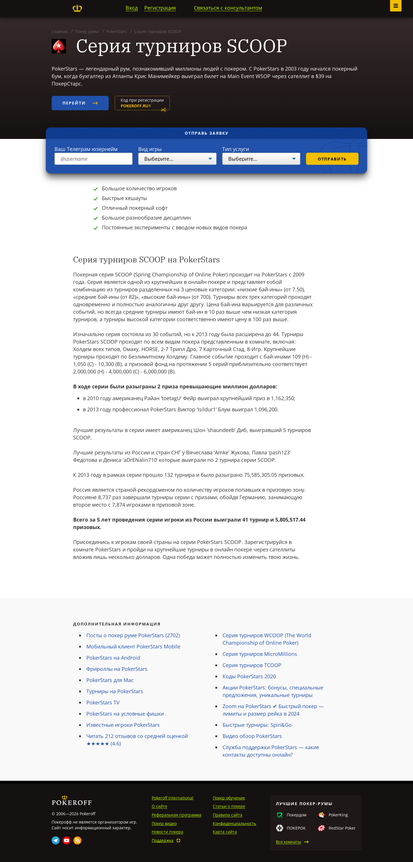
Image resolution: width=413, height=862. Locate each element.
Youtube (67, 840)
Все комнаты (288, 841)
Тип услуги (235, 149)
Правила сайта (227, 815)
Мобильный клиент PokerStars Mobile (133, 646)
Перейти (80, 103)
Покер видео (164, 823)
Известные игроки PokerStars (123, 724)
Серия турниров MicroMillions (260, 653)
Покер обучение (229, 798)
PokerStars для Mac (110, 680)
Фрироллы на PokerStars (116, 668)
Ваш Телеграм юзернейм (86, 149)
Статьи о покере (229, 806)
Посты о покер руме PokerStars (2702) (133, 635)
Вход (132, 7)
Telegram (56, 840)
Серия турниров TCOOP (252, 665)
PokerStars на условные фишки (125, 713)
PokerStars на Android (113, 657)
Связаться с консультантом (228, 7)
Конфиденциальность (234, 823)
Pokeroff (77, 8)
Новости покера (167, 831)
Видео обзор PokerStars (252, 736)
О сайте (159, 806)
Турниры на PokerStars (114, 691)
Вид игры (150, 149)
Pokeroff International (172, 798)
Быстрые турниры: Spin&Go (257, 724)
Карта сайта (225, 831)
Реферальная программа (176, 815)
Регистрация (160, 7)
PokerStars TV (103, 702)
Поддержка (163, 840)
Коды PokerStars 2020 (249, 676)
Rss (77, 840)
